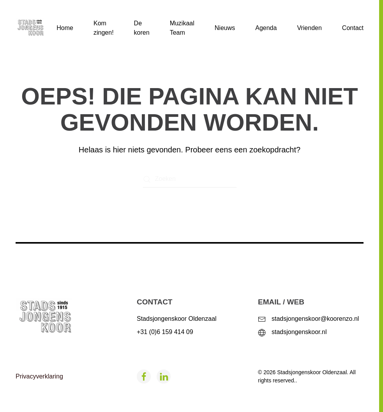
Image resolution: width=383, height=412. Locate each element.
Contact (353, 28)
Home (64, 28)
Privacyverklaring (39, 376)
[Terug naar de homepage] (36, 28)
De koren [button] (142, 28)
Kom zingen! (104, 28)
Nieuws (225, 28)
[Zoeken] (190, 179)
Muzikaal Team (182, 28)
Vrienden (309, 28)
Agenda (266, 28)
